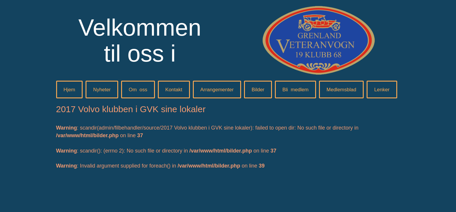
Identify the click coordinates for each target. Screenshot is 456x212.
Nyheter (102, 89)
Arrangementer (216, 89)
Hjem (69, 89)
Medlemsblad (341, 89)
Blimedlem (295, 89)
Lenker (382, 89)
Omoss (138, 89)
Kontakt (173, 89)
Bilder (258, 89)
